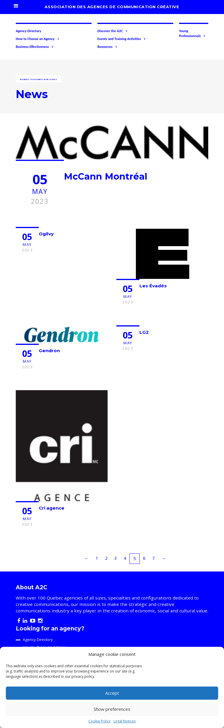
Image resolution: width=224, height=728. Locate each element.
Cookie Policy (99, 721)
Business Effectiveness (35, 46)
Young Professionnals (192, 33)
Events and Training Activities (121, 39)
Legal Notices (124, 721)
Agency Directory (28, 31)
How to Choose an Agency (38, 39)
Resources (107, 46)
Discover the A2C (112, 31)
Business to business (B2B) (34, 79)
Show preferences (112, 709)
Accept (112, 693)
